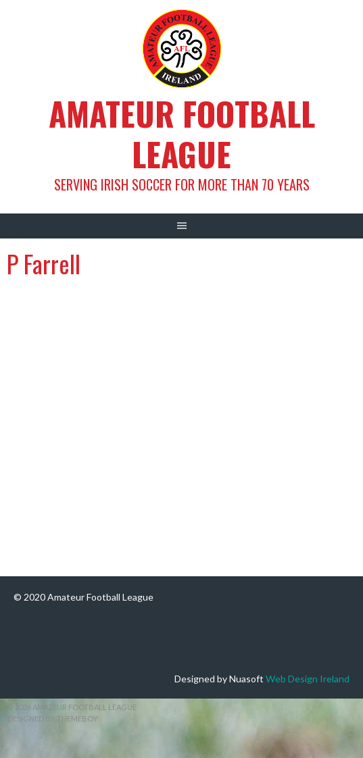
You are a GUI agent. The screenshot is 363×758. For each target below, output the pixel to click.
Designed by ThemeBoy (52, 718)
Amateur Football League (182, 133)
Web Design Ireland (307, 678)
